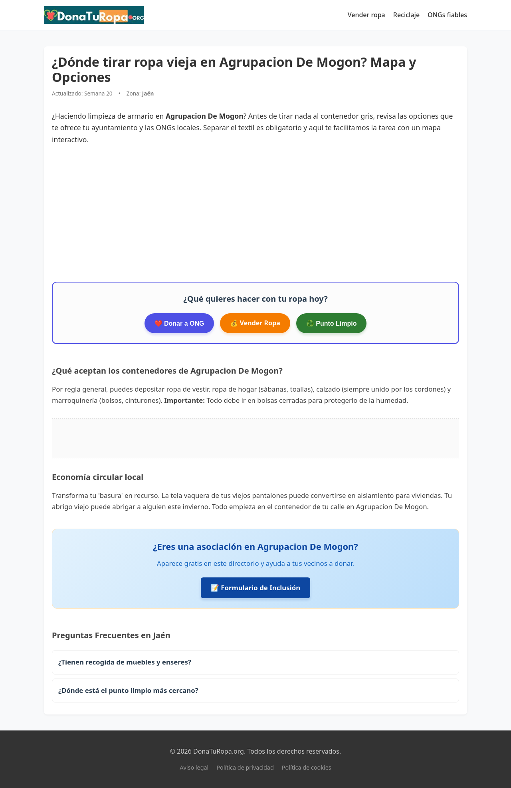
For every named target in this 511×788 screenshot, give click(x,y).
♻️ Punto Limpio (331, 323)
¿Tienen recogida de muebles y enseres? (124, 662)
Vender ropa (366, 14)
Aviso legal (194, 767)
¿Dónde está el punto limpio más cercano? (128, 690)
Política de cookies (306, 767)
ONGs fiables (447, 14)
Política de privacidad (244, 767)
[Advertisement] (255, 214)
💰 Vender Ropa (255, 322)
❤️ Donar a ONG (179, 323)
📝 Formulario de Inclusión (255, 587)
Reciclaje (406, 14)
